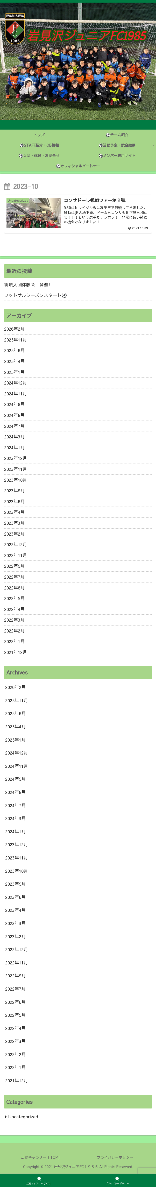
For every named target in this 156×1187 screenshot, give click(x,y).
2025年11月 (15, 340)
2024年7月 (14, 426)
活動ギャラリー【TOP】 (41, 1157)
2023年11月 (15, 469)
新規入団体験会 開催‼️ (28, 284)
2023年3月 (14, 523)
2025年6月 (14, 350)
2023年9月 (14, 490)
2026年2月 (14, 329)
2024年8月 (14, 415)
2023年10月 (15, 480)
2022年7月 (14, 577)
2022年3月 (14, 620)
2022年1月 (14, 641)
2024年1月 (14, 447)
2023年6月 (14, 501)
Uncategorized (23, 1116)
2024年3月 (14, 436)
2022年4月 (14, 609)
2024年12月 (15, 383)
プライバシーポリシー (115, 1157)
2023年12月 (15, 458)
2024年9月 (14, 404)
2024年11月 (15, 393)
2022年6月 (14, 588)
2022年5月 (14, 598)
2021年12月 (15, 652)
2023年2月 (14, 534)
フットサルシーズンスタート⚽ (35, 295)
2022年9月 (14, 566)
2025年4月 (14, 361)
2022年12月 (15, 544)
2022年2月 (14, 631)
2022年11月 (15, 555)
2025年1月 (14, 372)
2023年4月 (14, 512)
